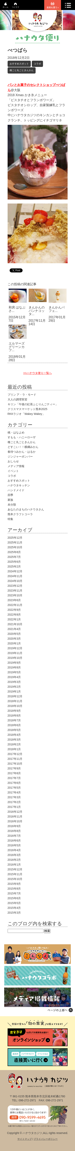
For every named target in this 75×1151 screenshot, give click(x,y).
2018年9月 (14, 710)
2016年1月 (14, 864)
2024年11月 (15, 576)
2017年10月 (15, 763)
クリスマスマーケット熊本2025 (27, 409)
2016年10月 (15, 821)
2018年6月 (14, 725)
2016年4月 (14, 850)
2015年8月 (14, 888)
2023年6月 (14, 600)
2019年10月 (15, 657)
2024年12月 (15, 571)
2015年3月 (14, 912)
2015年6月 (14, 898)
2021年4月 (14, 629)
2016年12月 (15, 811)
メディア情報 (16, 466)
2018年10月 (15, 706)
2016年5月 (14, 845)
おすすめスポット (19, 63)
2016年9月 (14, 826)
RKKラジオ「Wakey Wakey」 (26, 413)
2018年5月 (14, 730)
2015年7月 (14, 893)
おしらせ (13, 461)
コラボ (37, 63)
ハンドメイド (16, 490)
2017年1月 (14, 806)
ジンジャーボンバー (20, 456)
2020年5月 (14, 633)
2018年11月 (15, 701)
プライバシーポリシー (46, 1139)
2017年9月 (14, 768)
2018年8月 (14, 715)
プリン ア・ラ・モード (22, 394)
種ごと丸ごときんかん (22, 70)
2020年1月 (14, 643)
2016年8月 (14, 831)
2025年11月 (15, 542)
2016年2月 (14, 859)
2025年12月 (15, 537)
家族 (10, 499)
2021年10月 (15, 624)
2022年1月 (14, 619)
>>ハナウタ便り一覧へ (37, 373)
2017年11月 (15, 758)
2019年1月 (14, 691)
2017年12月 (15, 754)
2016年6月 (14, 840)
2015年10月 (15, 879)
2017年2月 (14, 802)
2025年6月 (14, 561)
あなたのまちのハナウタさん (26, 509)
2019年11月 (15, 653)
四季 (10, 495)
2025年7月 (14, 556)
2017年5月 (14, 787)
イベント (13, 471)
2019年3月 (14, 681)
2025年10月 (15, 547)
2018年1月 (14, 749)
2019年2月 (14, 686)
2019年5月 (14, 672)
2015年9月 (14, 883)
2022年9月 (14, 609)
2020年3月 (14, 638)
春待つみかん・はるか (22, 451)
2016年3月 (14, 855)
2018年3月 (14, 739)
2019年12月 (15, 648)
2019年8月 (14, 667)
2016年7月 (14, 835)
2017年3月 (14, 797)
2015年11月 (15, 874)
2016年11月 (15, 816)
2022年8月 (14, 614)
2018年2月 (14, 744)
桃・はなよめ (16, 432)
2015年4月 (14, 907)
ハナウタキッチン (19, 485)
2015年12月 (15, 869)
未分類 (12, 504)
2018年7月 (14, 720)
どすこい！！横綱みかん (23, 447)
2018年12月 (15, 696)
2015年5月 (14, 903)
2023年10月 (15, 595)
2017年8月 (14, 773)
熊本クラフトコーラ (20, 514)
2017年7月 (14, 778)
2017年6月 (14, 782)
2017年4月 (14, 792)
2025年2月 (14, 566)
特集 (10, 519)
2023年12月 (15, 585)
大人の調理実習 (17, 399)
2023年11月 (15, 590)
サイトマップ (24, 1139)
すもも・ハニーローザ (22, 437)
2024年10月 (15, 581)
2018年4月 (14, 734)
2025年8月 (14, 552)
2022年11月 (15, 605)
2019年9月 (14, 662)
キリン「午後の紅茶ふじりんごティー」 (33, 404)
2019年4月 (14, 677)
